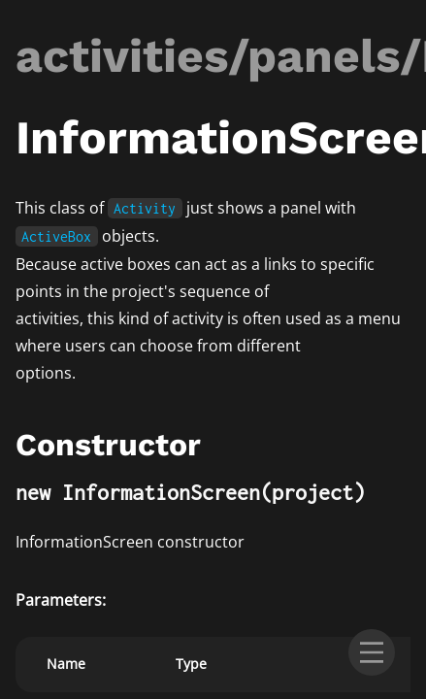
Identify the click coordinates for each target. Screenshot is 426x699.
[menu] (371, 652)
